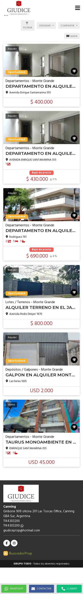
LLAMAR (69, 589)
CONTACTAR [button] (41, 589)
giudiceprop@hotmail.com (21, 530)
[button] (77, 7)
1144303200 (13, 525)
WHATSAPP (14, 589)
